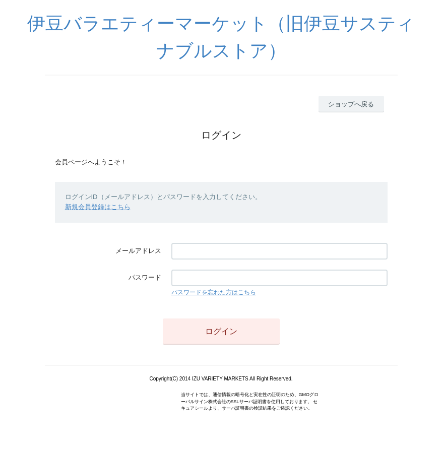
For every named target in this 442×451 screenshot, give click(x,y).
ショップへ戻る (351, 104)
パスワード (145, 277)
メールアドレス (138, 250)
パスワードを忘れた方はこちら (213, 292)
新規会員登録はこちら (98, 207)
